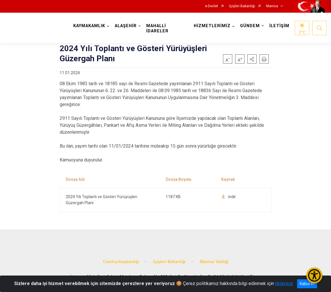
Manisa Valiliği (214, 261)
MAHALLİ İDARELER (157, 28)
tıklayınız (284, 283)
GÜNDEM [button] (250, 25)
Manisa (272, 6)
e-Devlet (211, 6)
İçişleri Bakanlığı (242, 6)
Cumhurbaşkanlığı (121, 261)
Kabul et (307, 283)
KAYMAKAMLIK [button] (89, 25)
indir (228, 196)
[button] (252, 59)
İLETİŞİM (279, 25)
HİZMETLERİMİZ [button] (212, 25)
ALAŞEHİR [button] (126, 25)
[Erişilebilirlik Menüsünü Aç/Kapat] (314, 275)
